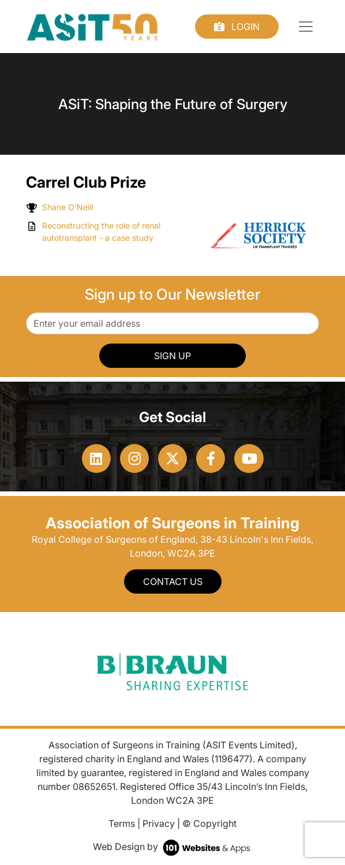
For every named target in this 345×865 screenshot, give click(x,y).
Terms (121, 823)
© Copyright (209, 823)
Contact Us (172, 581)
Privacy (158, 823)
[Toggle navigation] (305, 26)
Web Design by (173, 846)
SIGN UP (172, 355)
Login (237, 26)
